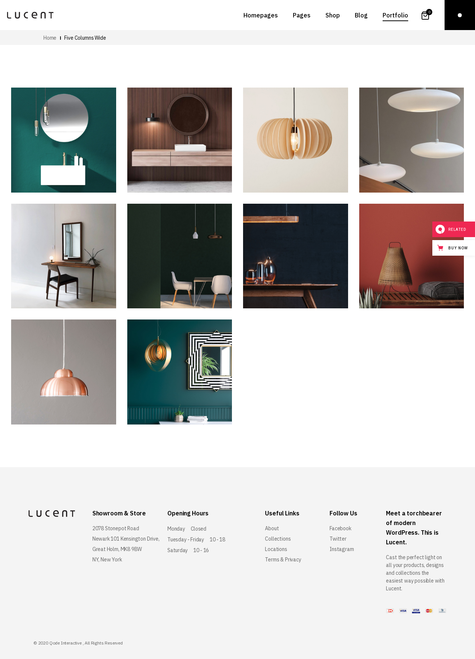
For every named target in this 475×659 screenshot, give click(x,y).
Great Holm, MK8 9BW (117, 549)
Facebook (340, 528)
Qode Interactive (65, 643)
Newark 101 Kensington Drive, (126, 538)
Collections (278, 538)
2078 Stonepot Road (115, 528)
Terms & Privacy (283, 559)
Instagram (342, 549)
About (272, 528)
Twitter (338, 538)
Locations (276, 549)
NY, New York (107, 559)
